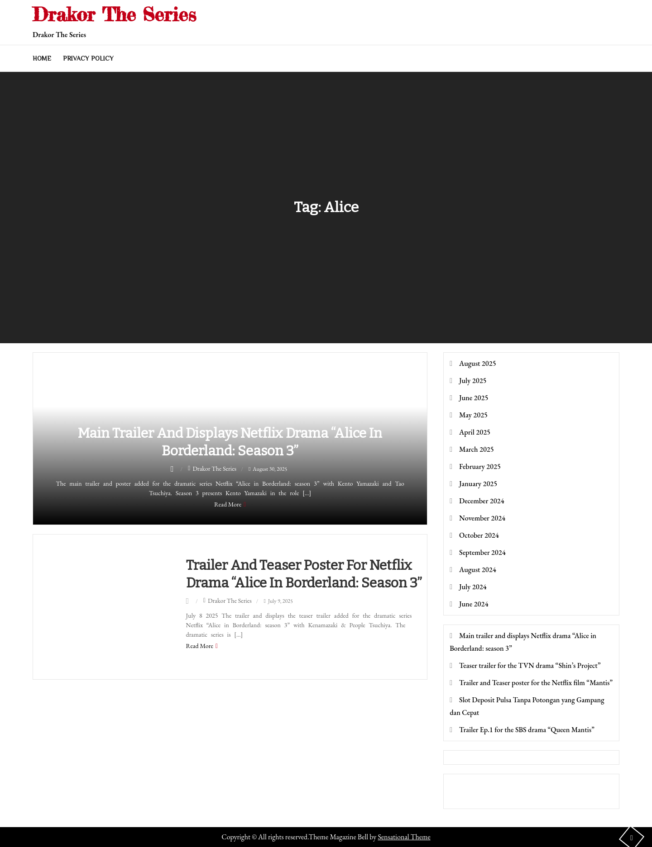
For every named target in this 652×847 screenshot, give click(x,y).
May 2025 (473, 415)
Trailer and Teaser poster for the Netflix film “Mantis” (536, 682)
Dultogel (460, 797)
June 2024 (473, 604)
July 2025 (473, 380)
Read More (227, 504)
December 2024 (481, 501)
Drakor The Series (114, 14)
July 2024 (473, 586)
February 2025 (480, 466)
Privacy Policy (88, 58)
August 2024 (477, 569)
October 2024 (479, 535)
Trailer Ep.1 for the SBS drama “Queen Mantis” (526, 729)
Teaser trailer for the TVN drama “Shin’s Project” (529, 665)
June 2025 (473, 397)
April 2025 (474, 432)
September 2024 (482, 552)
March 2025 (476, 449)
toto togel (461, 785)
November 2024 (482, 518)
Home (42, 58)
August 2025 (477, 363)
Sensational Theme (404, 837)
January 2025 (478, 483)
